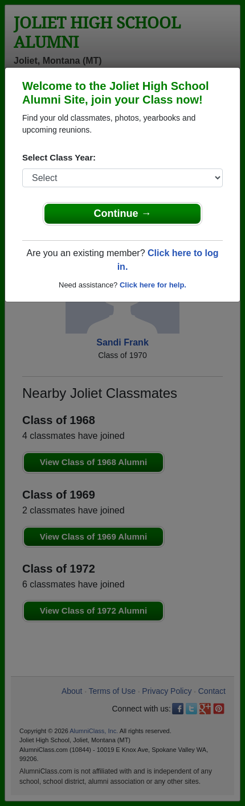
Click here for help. (153, 285)
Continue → (123, 213)
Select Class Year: (59, 157)
